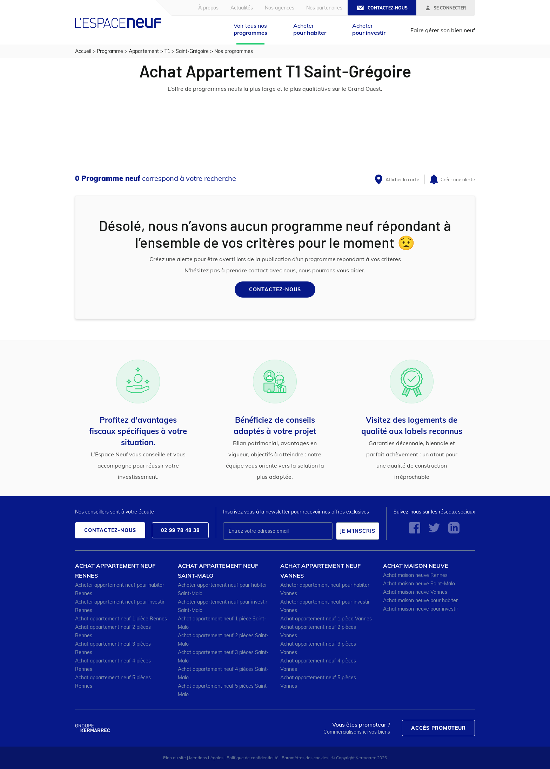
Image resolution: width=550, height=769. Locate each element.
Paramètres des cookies (305, 757)
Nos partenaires (324, 8)
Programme (110, 51)
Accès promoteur (438, 728)
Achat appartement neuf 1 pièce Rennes (121, 618)
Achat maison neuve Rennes (415, 575)
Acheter (309, 29)
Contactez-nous (275, 289)
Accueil (83, 51)
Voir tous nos (250, 29)
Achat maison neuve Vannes (415, 592)
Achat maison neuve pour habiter (420, 600)
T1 (167, 51)
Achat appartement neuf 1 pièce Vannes (326, 618)
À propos (208, 8)
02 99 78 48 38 (180, 530)
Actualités (241, 8)
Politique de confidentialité (253, 757)
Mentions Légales (206, 757)
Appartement (144, 51)
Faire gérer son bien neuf (442, 30)
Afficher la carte (402, 179)
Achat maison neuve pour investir (420, 609)
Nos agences (279, 8)
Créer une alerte (458, 179)
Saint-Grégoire (192, 51)
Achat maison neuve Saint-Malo (419, 583)
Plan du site (174, 757)
